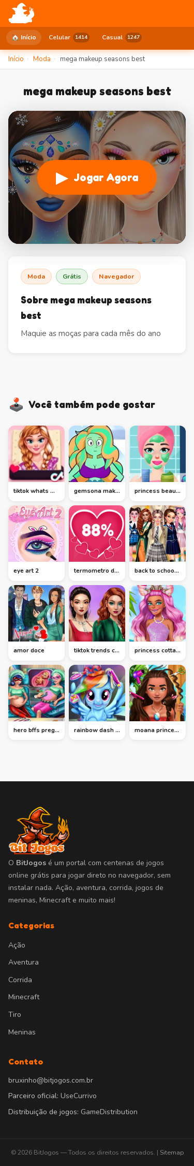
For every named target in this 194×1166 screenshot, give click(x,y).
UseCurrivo (79, 1096)
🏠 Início (23, 37)
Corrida (20, 980)
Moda (36, 276)
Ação (16, 945)
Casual (122, 37)
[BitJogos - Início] (21, 13)
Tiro (14, 1014)
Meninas (22, 1032)
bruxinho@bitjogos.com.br (50, 1080)
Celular (69, 37)
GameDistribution (109, 1112)
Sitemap (172, 1152)
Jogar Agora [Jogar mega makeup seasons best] (97, 177)
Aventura (23, 962)
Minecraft (23, 997)
